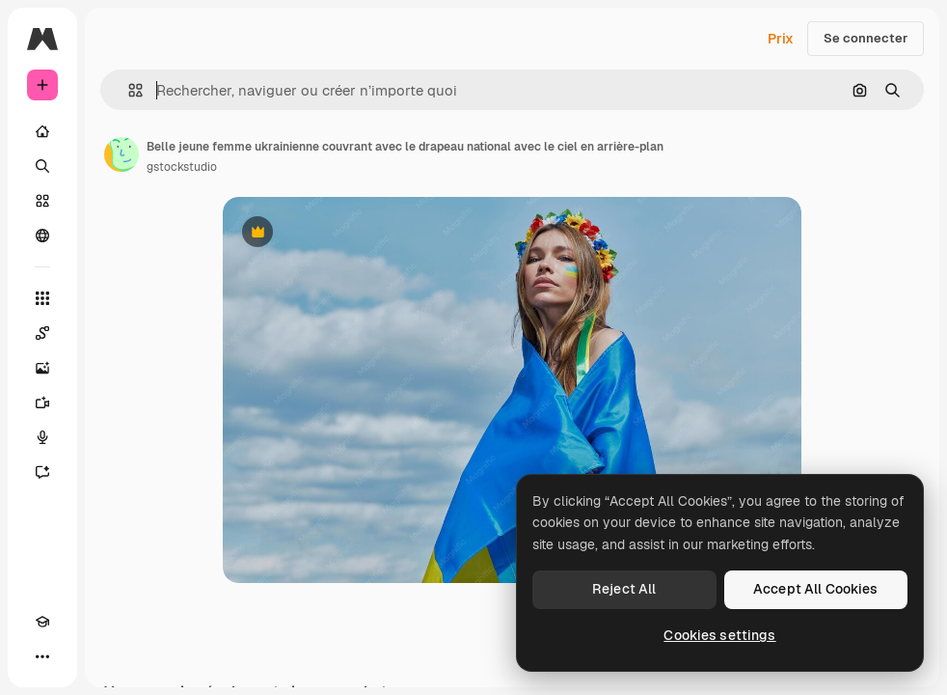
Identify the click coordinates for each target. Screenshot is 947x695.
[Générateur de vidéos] (42, 402)
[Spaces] (42, 333)
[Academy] (42, 621)
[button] (127, 90)
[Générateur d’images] (42, 367)
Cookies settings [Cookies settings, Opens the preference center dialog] (719, 635)
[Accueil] (42, 131)
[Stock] (42, 200)
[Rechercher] (42, 166)
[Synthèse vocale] (42, 437)
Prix (781, 38)
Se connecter (865, 38)
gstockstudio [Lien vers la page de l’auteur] (182, 167)
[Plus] (42, 656)
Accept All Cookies (816, 589)
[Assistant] (42, 472)
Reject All (624, 589)
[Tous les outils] (42, 298)
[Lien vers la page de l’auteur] (121, 154)
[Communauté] (42, 235)
